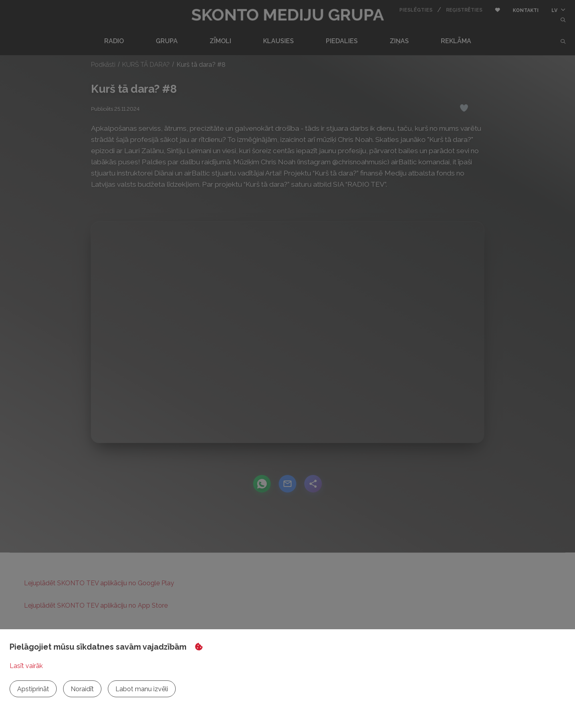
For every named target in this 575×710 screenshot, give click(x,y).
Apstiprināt (33, 689)
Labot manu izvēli (141, 689)
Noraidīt (82, 689)
